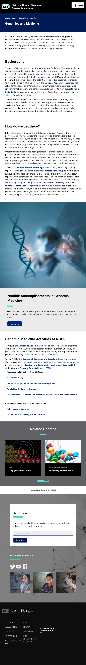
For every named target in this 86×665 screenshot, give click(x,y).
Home (6, 18)
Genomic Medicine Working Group (32, 167)
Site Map (9, 631)
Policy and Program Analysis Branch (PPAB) (30, 368)
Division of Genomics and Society (39, 359)
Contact (9, 622)
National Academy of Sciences (59, 83)
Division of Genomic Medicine (33, 345)
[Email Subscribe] (43, 533)
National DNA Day (15, 377)
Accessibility (11, 627)
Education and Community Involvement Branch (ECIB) (49, 365)
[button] (81, 5)
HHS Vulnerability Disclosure (30, 639)
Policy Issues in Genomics (18, 409)
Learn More (14, 323)
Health (13, 18)
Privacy (26, 627)
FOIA (25, 622)
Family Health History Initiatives (21, 389)
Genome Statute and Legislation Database (26, 414)
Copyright (28, 631)
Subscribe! (20, 540)
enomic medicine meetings (50, 170)
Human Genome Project (46, 68)
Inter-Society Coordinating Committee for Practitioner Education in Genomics (42, 394)
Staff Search (11, 636)
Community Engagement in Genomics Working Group (31, 383)
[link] (13, 566)
